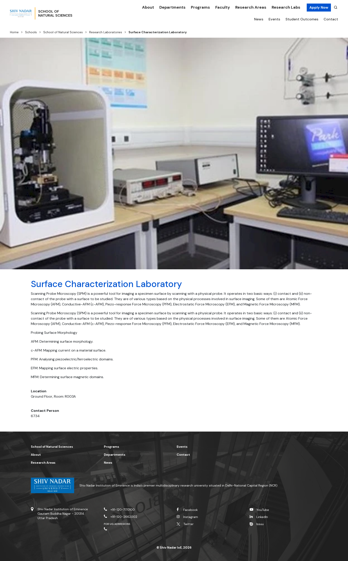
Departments (172, 7)
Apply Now (318, 7)
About (148, 7)
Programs (200, 7)
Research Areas (250, 7)
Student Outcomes (301, 19)
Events (274, 19)
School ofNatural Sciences (69, 14)
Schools (31, 32)
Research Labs (286, 7)
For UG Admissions (117, 524)
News (258, 19)
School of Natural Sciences (63, 32)
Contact (331, 19)
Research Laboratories (105, 32)
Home (14, 32)
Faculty (222, 7)
